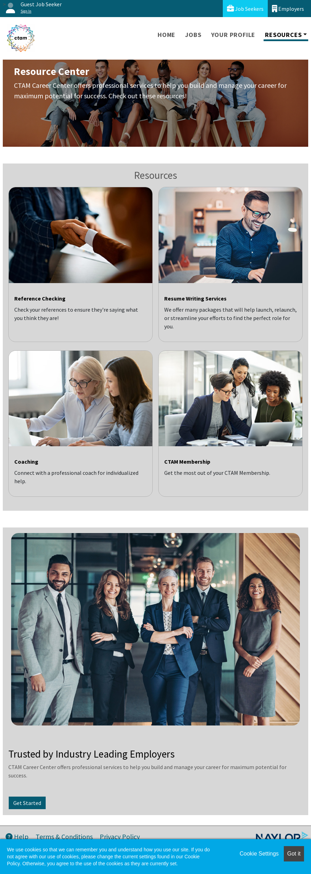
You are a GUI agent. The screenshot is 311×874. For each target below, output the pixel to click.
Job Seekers (245, 8)
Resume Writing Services (195, 298)
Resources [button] (283, 35)
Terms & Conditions (64, 836)
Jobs (193, 35)
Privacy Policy (120, 836)
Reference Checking (40, 298)
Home (166, 35)
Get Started (27, 802)
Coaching (26, 461)
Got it (294, 854)
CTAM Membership (187, 461)
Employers (288, 8)
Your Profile (233, 35)
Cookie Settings (259, 854)
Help (17, 836)
